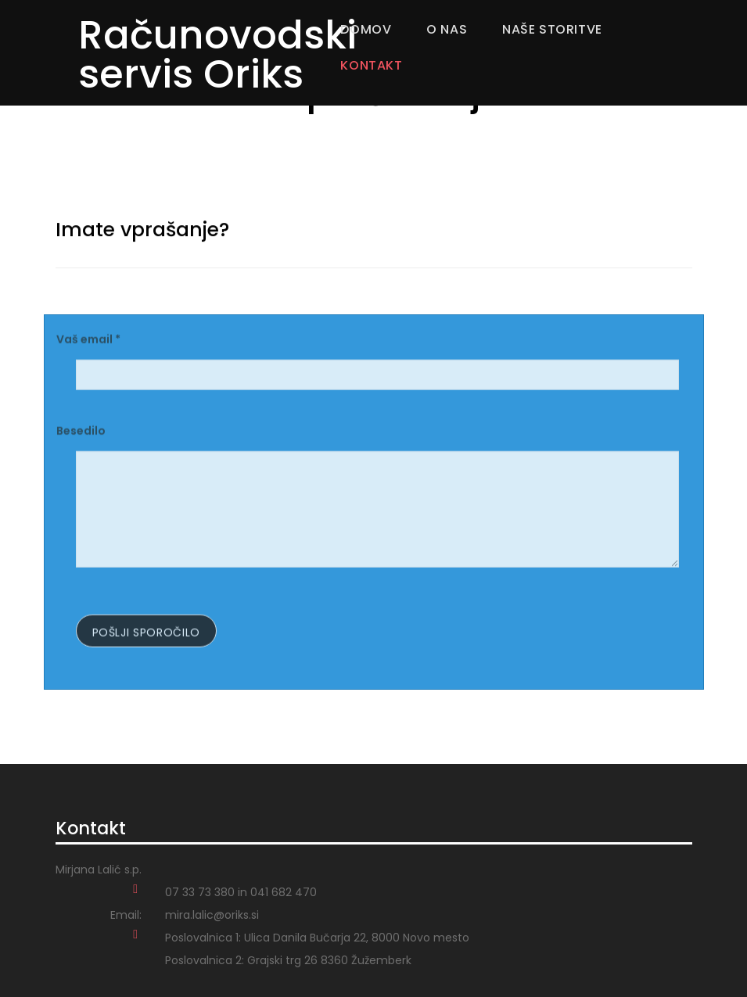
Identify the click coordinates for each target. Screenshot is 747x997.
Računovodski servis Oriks (217, 55)
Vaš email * (88, 342)
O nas (446, 29)
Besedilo (81, 433)
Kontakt (371, 65)
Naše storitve (552, 29)
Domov (365, 29)
